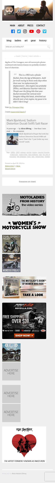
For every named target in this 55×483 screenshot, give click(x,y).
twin (33, 157)
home (24, 56)
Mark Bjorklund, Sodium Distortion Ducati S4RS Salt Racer (27, 122)
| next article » (34, 56)
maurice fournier (43, 152)
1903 (17, 152)
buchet (29, 152)
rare (40, 154)
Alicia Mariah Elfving (19, 473)
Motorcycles (9, 166)
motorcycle (14, 154)
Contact (40, 25)
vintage (47, 157)
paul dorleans (33, 154)
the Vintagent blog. (16, 107)
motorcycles (23, 154)
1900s (13, 152)
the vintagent (21, 157)
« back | (18, 56)
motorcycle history (18, 112)
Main (12, 25)
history (34, 152)
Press (30, 25)
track (29, 157)
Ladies (18, 40)
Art (25, 40)
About (21, 25)
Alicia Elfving (26, 128)
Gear (33, 40)
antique (23, 152)
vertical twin (39, 157)
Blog (9, 40)
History (42, 40)
